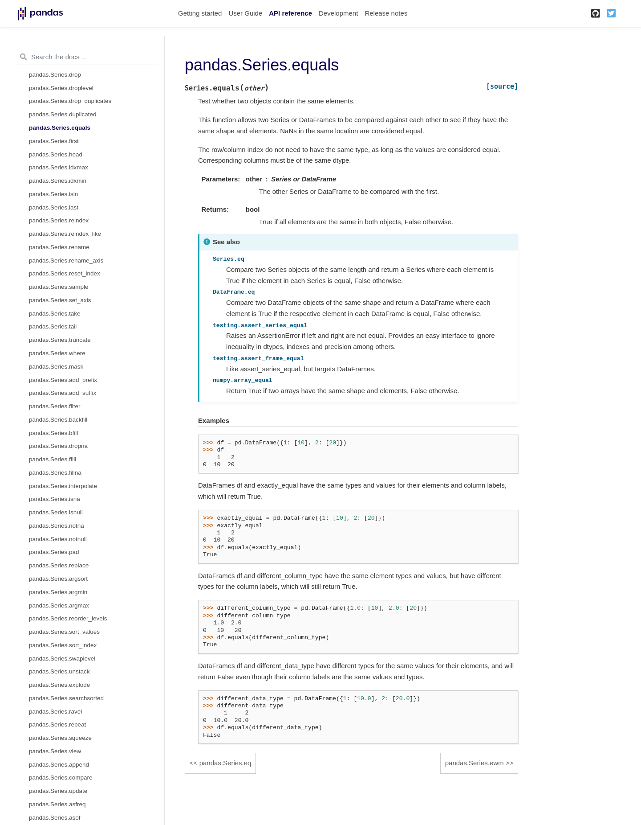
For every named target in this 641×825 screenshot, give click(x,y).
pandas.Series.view (55, 751)
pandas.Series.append (59, 764)
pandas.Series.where (57, 353)
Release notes (386, 13)
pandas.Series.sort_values (64, 631)
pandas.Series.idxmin (57, 180)
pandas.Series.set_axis (60, 300)
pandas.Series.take (55, 313)
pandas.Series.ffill (52, 459)
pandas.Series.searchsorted (66, 698)
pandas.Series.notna (56, 525)
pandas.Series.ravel (55, 711)
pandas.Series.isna (54, 499)
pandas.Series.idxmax (58, 167)
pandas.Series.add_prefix (63, 380)
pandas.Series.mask (56, 366)
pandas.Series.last (53, 207)
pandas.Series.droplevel (61, 88)
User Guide (245, 13)
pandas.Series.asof (55, 817)
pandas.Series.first (54, 141)
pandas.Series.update (58, 791)
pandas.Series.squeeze (60, 738)
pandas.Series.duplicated (63, 114)
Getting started (200, 13)
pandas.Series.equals (59, 127)
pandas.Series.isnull (56, 512)
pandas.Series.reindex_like (65, 233)
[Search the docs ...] (87, 57)
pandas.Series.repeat (57, 724)
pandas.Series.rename (59, 247)
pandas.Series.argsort (58, 578)
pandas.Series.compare (61, 777)
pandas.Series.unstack (59, 671)
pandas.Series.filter (55, 406)
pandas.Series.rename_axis (66, 260)
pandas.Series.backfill (58, 419)
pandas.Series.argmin (58, 592)
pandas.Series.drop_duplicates (70, 101)
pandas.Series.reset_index (64, 273)
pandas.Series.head (55, 154)
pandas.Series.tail (53, 326)
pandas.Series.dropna (58, 446)
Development (338, 13)
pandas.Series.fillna (55, 472)
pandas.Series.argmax (59, 605)
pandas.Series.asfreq (57, 804)
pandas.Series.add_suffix (62, 393)
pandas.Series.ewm (474, 763)
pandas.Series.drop (55, 74)
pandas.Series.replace (59, 565)
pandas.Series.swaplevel (62, 658)
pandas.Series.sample (59, 286)
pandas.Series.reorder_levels (68, 618)
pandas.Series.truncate (60, 340)
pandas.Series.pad (54, 552)
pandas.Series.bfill (53, 433)
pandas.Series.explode (59, 684)
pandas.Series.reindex (59, 220)
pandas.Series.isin (53, 194)
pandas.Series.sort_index (63, 645)
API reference (290, 13)
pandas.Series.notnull (58, 539)
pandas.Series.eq (225, 763)
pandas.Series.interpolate (63, 486)
